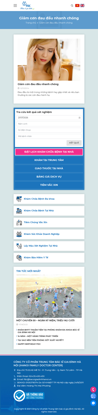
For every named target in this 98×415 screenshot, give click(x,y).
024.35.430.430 (36, 376)
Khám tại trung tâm (49, 160)
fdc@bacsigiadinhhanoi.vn (37, 379)
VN (77, 5)
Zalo (93, 396)
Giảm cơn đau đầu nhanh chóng (38, 84)
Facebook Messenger (93, 403)
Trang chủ (31, 22)
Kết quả (74, 142)
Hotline (93, 389)
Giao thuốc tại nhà (49, 168)
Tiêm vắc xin (49, 185)
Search (72, 5)
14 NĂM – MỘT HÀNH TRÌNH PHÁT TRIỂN (38, 336)
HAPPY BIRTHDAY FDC (29, 344)
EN (82, 5)
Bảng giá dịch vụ (49, 176)
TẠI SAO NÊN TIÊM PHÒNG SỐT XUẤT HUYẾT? (41, 340)
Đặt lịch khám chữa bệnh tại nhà (49, 151)
